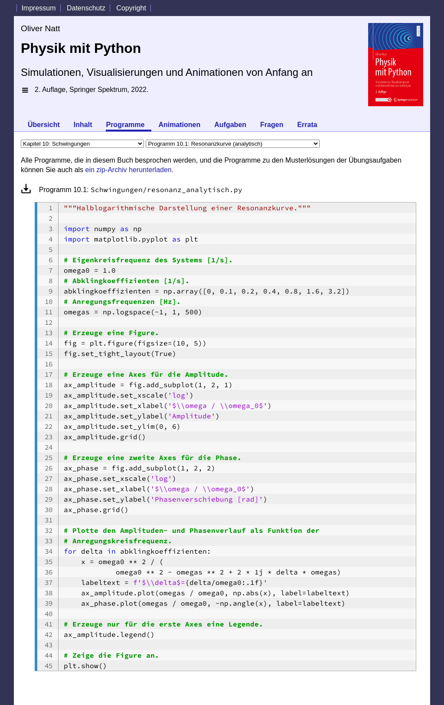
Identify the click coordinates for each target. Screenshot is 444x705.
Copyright (131, 8)
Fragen (271, 124)
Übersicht (44, 124)
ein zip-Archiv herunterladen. (129, 169)
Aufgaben (230, 124)
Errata (307, 124)
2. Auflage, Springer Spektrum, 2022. (91, 89)
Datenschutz (86, 8)
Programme (125, 124)
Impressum (38, 8)
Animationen (179, 124)
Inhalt (83, 124)
